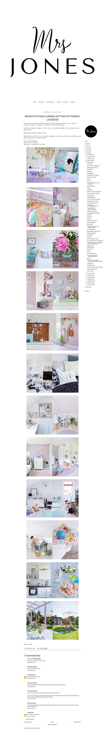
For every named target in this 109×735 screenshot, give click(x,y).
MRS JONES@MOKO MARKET (93, 213)
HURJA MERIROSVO (91, 197)
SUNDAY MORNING (91, 233)
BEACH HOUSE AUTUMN (92, 239)
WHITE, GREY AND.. (91, 229)
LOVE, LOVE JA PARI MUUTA (93, 193)
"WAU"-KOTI (90, 164)
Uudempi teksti (27, 722)
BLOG (35, 102)
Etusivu (52, 722)
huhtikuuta (89, 279)
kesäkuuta (89, 275)
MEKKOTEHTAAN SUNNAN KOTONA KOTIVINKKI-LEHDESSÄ (95, 261)
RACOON (89, 181)
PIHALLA (89, 258)
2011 (87, 287)
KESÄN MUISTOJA (91, 186)
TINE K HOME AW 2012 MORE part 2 (95, 240)
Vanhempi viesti (77, 722)
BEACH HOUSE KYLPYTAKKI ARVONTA (93, 183)
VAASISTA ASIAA (90, 195)
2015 (87, 147)
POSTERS (89, 218)
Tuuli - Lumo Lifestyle (32, 658)
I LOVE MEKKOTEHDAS (92, 269)
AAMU (88, 179)
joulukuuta (89, 154)
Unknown (29, 675)
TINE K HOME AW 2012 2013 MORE (95, 267)
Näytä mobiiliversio (52, 724)
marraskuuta (90, 156)
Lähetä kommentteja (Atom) (32, 728)
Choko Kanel (30, 691)
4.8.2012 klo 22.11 (31, 708)
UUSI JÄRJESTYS (90, 173)
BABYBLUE (89, 237)
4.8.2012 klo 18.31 (31, 662)
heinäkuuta (90, 273)
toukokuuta (90, 277)
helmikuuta (90, 283)
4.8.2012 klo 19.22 (31, 670)
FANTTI (88, 188)
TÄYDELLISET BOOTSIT (92, 220)
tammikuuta (90, 284)
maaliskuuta (90, 281)
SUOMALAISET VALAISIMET (93, 175)
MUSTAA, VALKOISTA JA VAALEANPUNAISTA (92, 256)
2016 (87, 145)
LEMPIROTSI (89, 189)
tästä (44, 133)
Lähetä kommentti (30, 719)
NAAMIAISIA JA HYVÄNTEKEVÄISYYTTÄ (93, 205)
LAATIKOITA (89, 169)
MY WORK (65, 102)
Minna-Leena (30, 683)
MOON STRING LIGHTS (92, 203)
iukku (28, 712)
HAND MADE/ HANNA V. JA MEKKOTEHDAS (93, 227)
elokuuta (89, 162)
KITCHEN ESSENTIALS (91, 253)
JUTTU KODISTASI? (50, 102)
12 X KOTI (59, 102)
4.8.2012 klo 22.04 (31, 698)
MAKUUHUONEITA (91, 222)
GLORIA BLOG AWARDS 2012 (93, 165)
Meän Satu (29, 703)
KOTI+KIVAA (89, 249)
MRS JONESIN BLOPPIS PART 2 (93, 231)
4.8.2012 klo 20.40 (31, 686)
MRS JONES (41, 102)
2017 (87, 143)
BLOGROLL (72, 102)
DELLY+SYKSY (90, 224)
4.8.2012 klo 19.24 (31, 678)
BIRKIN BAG (89, 171)
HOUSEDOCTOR (90, 265)
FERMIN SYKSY (90, 246)
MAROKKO (89, 215)
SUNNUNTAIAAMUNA (92, 211)
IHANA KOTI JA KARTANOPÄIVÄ (94, 191)
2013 (87, 151)
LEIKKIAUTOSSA (90, 247)
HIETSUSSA (89, 216)
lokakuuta (89, 158)
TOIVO (88, 251)
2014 (87, 149)
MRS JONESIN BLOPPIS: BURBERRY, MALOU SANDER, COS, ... (94, 243)
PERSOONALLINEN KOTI (92, 167)
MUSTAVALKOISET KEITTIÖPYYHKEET (91, 208)
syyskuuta (89, 160)
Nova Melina (30, 666)
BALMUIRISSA (90, 235)
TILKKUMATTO (90, 263)
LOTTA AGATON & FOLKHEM (93, 199)
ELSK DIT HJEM (90, 271)
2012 (87, 153)
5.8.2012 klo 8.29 (31, 716)
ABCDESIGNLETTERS (91, 177)
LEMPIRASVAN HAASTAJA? (93, 201)
